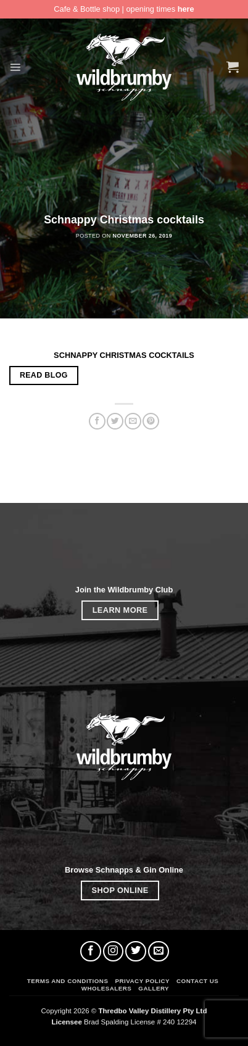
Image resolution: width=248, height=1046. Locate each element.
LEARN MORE (120, 610)
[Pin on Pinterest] (151, 421)
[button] (15, 67)
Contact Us (197, 981)
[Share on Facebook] (97, 421)
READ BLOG (44, 375)
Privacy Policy (142, 981)
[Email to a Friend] (133, 421)
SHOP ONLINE (120, 890)
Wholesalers (106, 988)
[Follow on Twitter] (135, 951)
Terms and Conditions (68, 981)
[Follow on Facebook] (90, 951)
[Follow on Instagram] (113, 951)
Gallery (153, 988)
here (186, 9)
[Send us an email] (158, 951)
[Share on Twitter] (115, 421)
